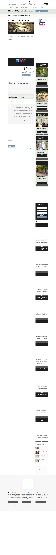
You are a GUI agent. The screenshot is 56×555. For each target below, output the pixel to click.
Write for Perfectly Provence (26, 505)
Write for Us (14, 4)
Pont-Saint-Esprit (21, 64)
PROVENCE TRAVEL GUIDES (41, 7)
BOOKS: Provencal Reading (32, 7)
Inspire (11, 15)
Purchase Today (41, 11)
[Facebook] (17, 61)
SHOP (46, 7)
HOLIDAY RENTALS (11, 7)
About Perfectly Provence (19, 505)
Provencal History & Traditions (16, 15)
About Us (9, 4)
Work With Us (11, 4)
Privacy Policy (41, 215)
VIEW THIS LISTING (42, 111)
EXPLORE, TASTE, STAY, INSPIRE (23, 7)
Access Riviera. (27, 120)
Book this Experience (26, 75)
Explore (39, 468)
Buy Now (42, 246)
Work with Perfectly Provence (34, 505)
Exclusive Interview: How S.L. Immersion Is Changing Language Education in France (43, 448)
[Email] (21, 61)
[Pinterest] (20, 61)
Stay (39, 470)
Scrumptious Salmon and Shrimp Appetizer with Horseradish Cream (13, 97)
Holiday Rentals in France (42, 505)
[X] (25, 61)
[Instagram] (18, 61)
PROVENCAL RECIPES (16, 7)
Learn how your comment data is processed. (24, 148)
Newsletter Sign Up (13, 505)
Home (8, 15)
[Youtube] (23, 61)
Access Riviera (11, 41)
